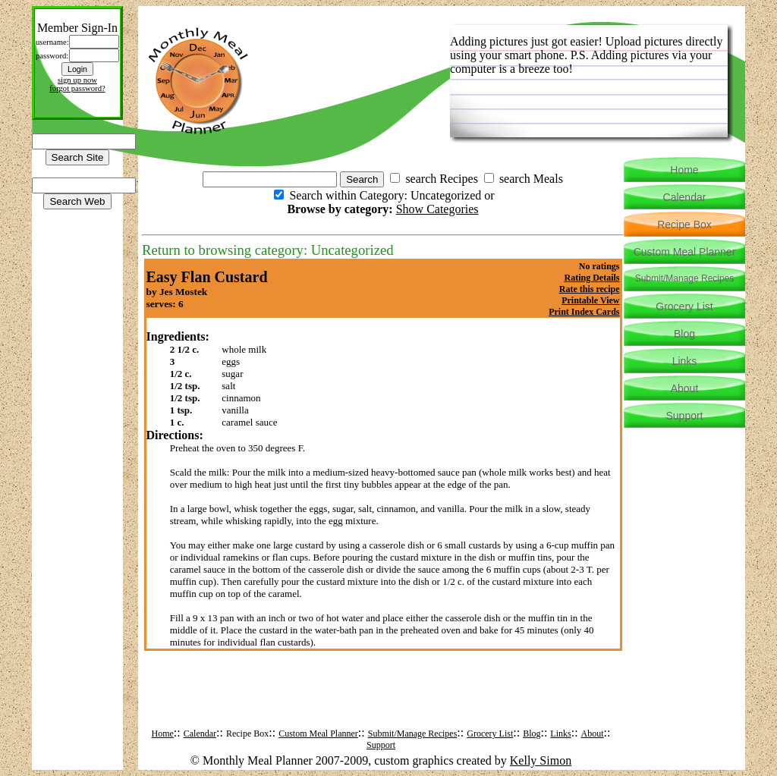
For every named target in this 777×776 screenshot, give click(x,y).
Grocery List (490, 733)
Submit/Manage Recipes (413, 733)
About (592, 733)
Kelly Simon (540, 760)
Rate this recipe (589, 289)
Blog (531, 733)
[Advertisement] (383, 701)
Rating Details (592, 277)
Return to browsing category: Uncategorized (268, 250)
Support (380, 745)
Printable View (590, 300)
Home (163, 733)
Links (560, 733)
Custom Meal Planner (318, 733)
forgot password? (77, 88)
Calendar (200, 733)
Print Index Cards (584, 311)
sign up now (77, 80)
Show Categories (437, 209)
